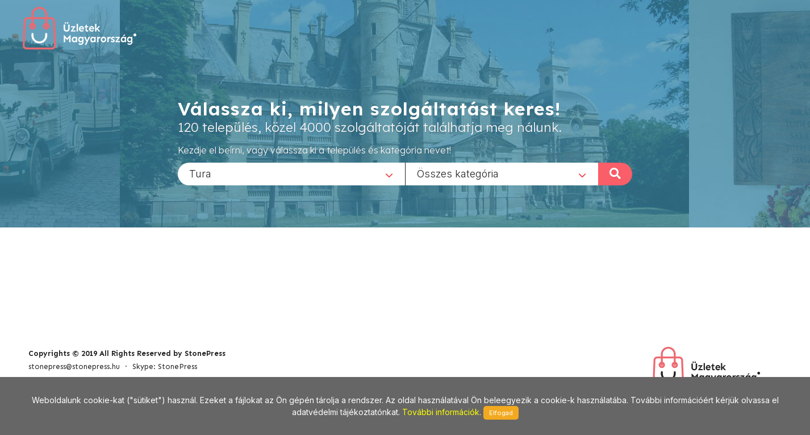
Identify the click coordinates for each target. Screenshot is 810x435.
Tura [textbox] (200, 173)
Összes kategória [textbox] (458, 173)
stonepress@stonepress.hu (74, 366)
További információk (440, 412)
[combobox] (291, 173)
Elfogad (501, 413)
